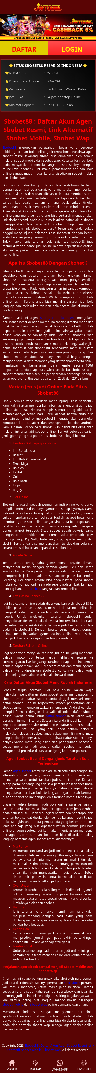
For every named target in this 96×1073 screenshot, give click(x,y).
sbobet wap (38, 1004)
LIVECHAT (84, 1065)
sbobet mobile (13, 1004)
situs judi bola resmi (57, 317)
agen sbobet (22, 771)
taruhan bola (32, 589)
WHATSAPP (60, 1066)
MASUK (12, 1065)
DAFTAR (24, 49)
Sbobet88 (9, 147)
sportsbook (72, 983)
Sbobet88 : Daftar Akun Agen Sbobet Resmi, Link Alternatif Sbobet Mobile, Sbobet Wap (50, 1047)
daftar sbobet (55, 716)
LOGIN (72, 49)
